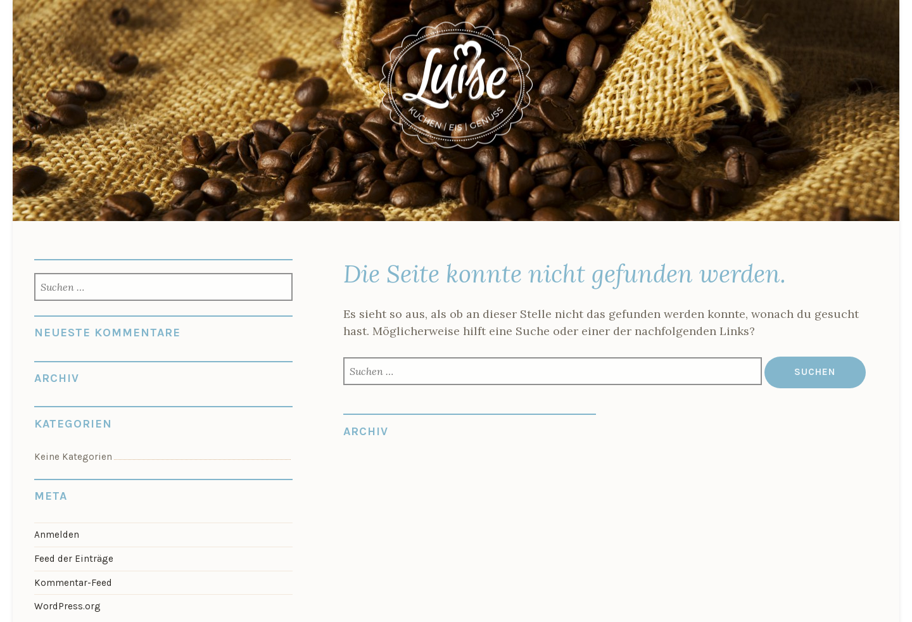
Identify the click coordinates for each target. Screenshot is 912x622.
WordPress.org (67, 606)
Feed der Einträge (73, 558)
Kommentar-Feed (73, 582)
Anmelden (56, 534)
